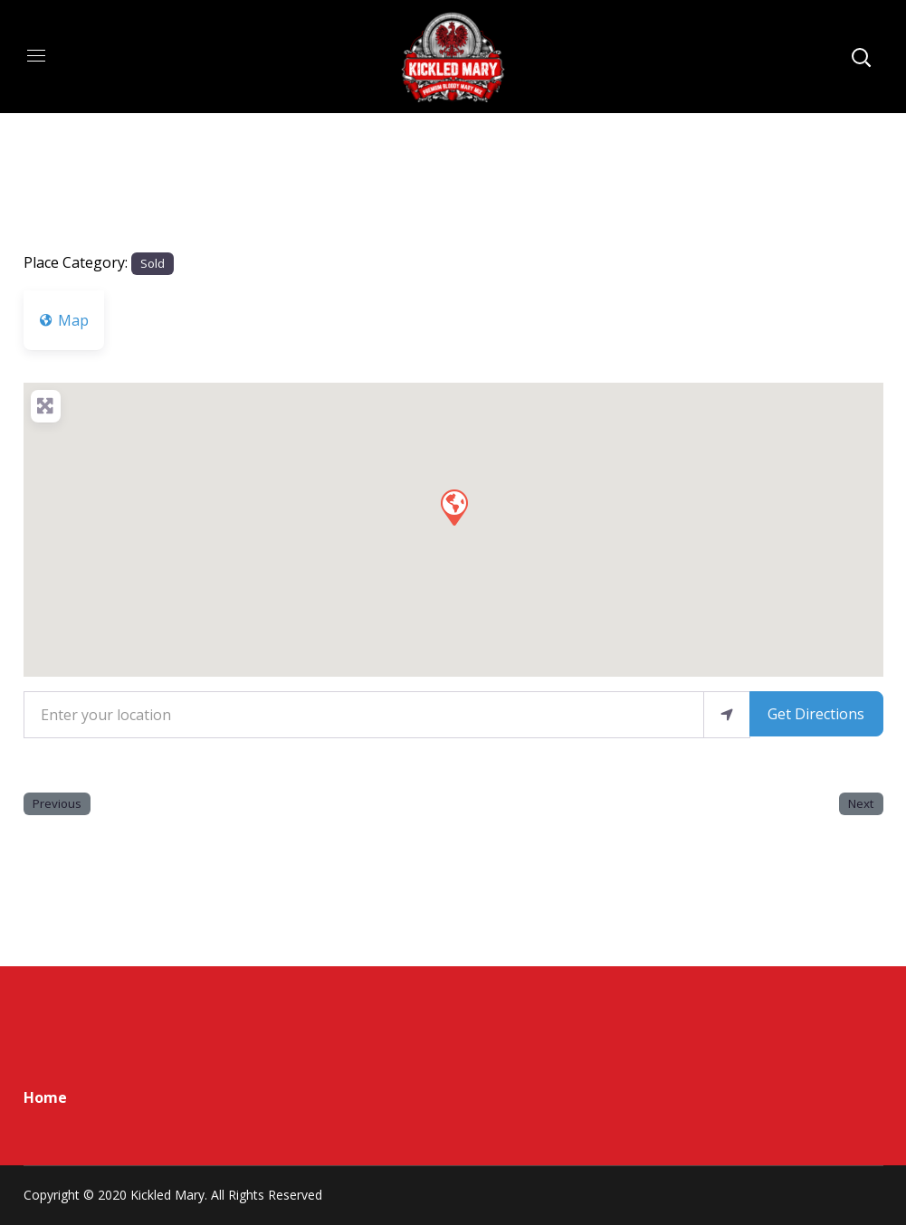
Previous (57, 803)
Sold (152, 263)
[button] (453, 506)
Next (860, 803)
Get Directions (816, 714)
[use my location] (726, 714)
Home (45, 1097)
